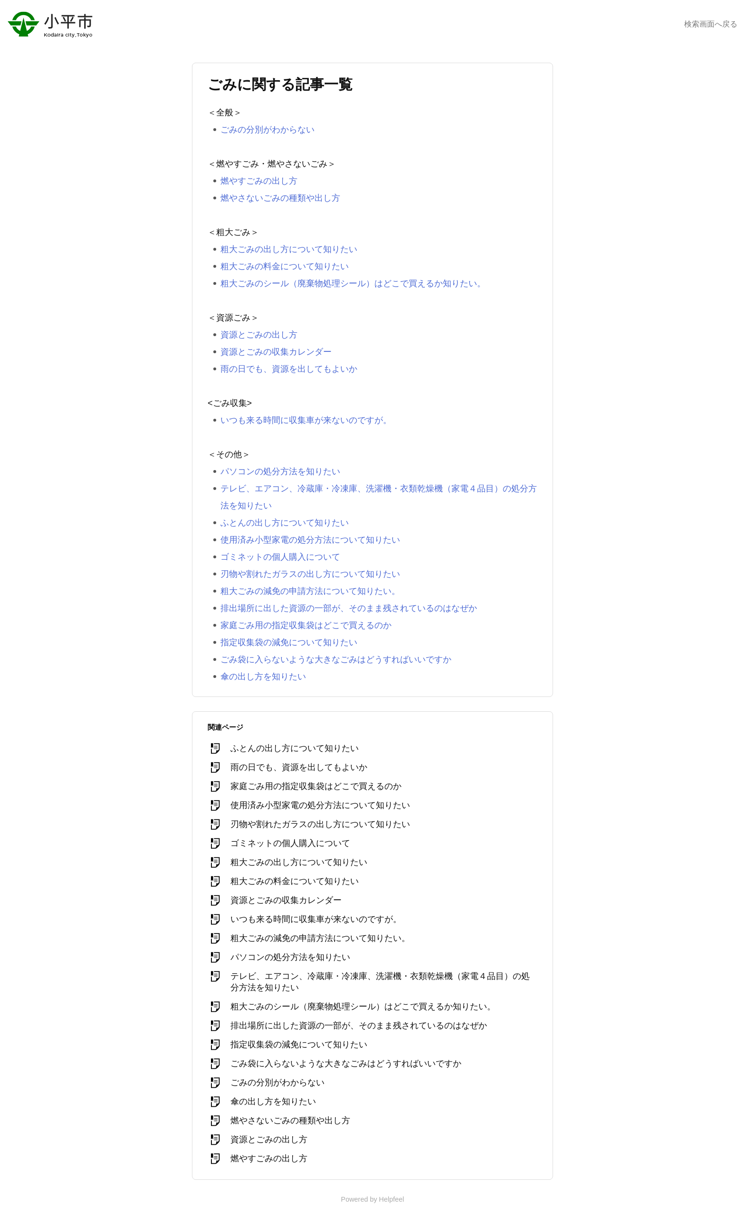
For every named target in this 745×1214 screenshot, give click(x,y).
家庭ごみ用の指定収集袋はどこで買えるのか (306, 625)
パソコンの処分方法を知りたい (280, 471)
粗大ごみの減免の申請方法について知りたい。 (310, 591)
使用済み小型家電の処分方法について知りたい (310, 540)
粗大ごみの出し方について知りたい (288, 249)
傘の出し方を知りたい (263, 676)
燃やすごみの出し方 (258, 181)
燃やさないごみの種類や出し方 (280, 198)
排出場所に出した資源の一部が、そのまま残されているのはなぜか (348, 608)
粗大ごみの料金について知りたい (284, 266)
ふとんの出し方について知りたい (284, 522)
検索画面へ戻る (710, 24)
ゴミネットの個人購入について (280, 557)
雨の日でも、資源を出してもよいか (288, 369)
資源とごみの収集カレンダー (276, 352)
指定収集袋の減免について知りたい (288, 642)
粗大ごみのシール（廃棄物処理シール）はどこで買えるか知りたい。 (353, 283)
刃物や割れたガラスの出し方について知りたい (310, 574)
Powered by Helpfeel (372, 1199)
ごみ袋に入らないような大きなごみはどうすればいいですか (335, 659)
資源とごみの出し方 (258, 334)
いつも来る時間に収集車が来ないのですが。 (306, 420)
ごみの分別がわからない (267, 129)
